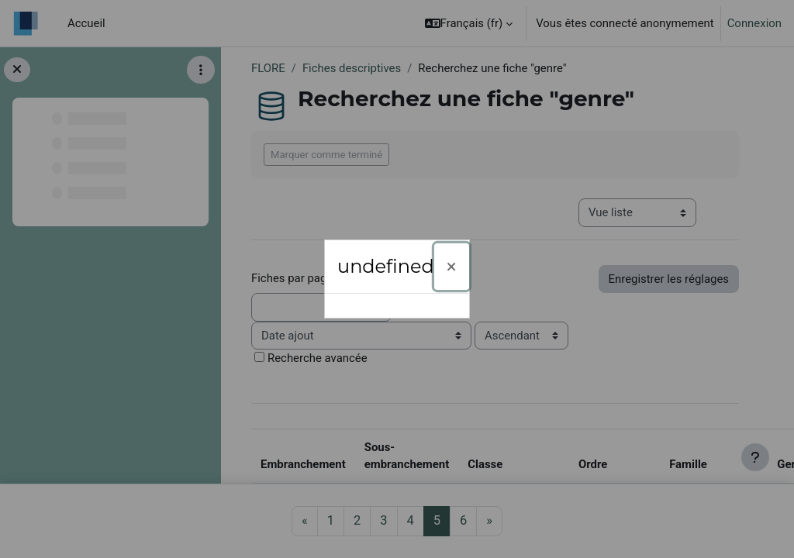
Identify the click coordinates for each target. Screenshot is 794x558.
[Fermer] (451, 266)
